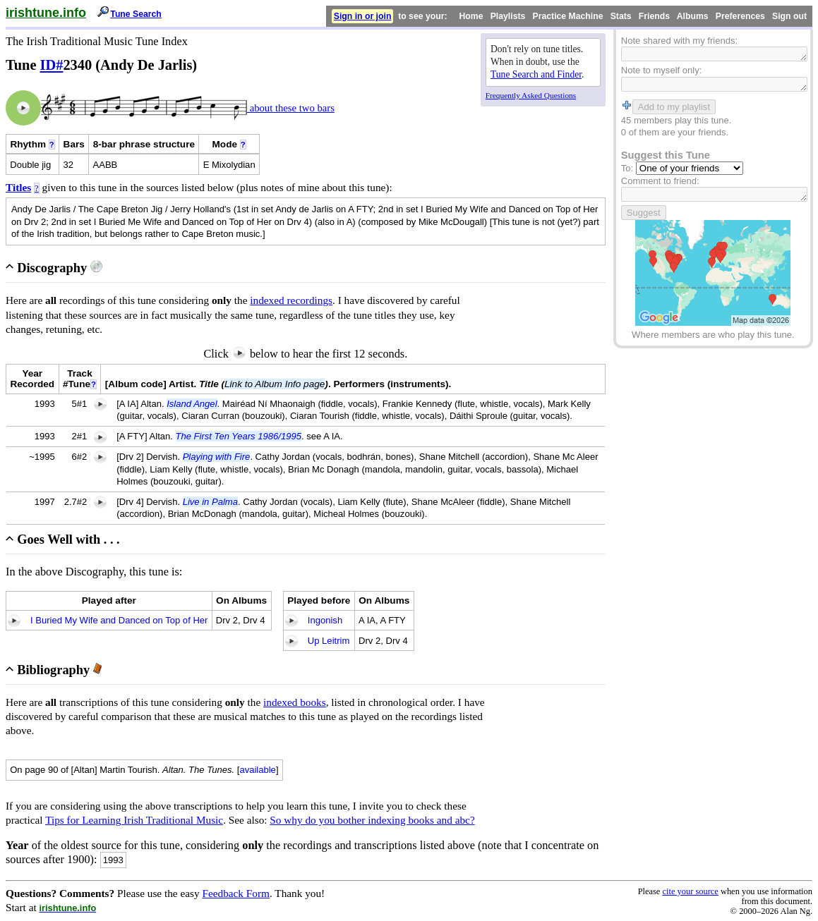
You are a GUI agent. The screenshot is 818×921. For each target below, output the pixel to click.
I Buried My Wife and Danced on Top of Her (118, 620)
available (257, 769)
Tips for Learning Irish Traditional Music (134, 820)
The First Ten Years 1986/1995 (238, 436)
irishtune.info (46, 13)
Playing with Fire (217, 456)
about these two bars (291, 108)
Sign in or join (363, 16)
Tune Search (136, 14)
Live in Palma (210, 501)
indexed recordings (291, 300)
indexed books (294, 702)
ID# (52, 65)
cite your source (690, 891)
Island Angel (192, 403)
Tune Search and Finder (536, 74)
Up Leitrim (328, 640)
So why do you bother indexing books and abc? (372, 820)
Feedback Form (236, 893)
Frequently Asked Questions (531, 95)
